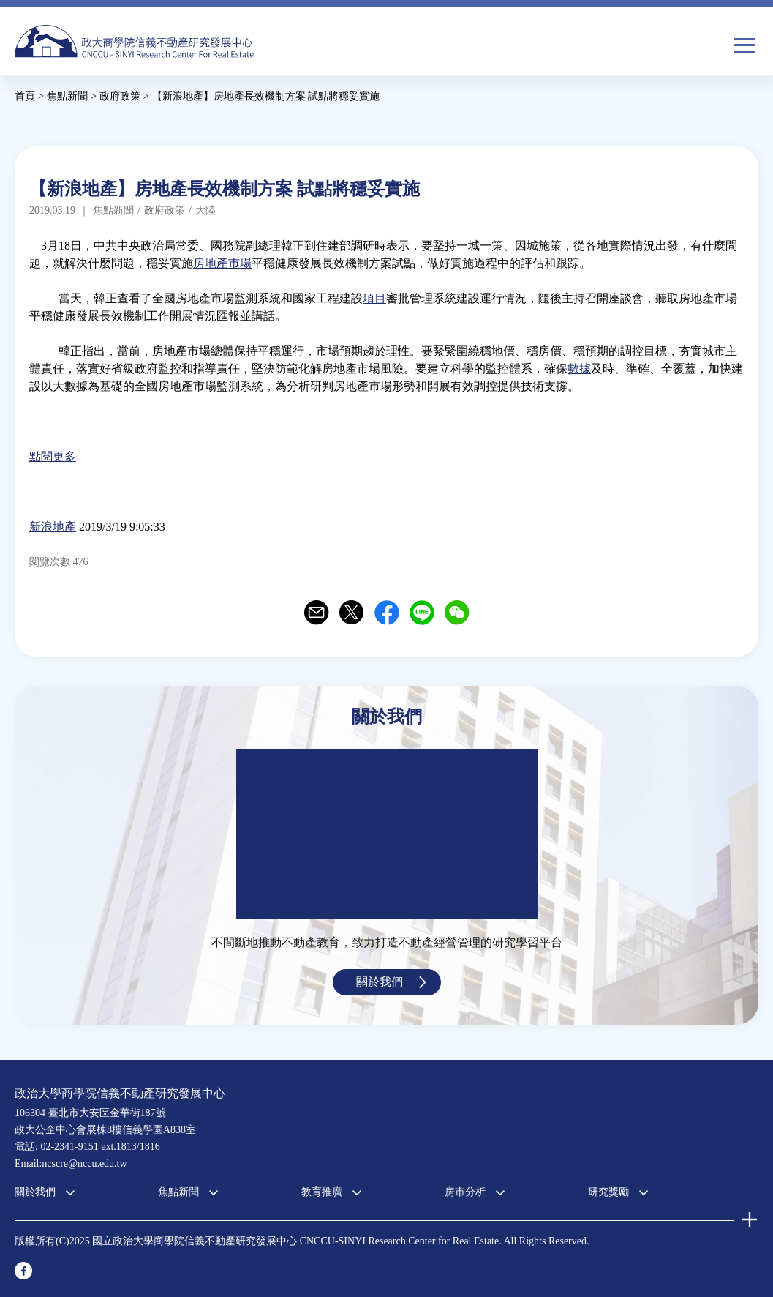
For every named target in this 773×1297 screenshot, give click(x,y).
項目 (374, 298)
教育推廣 (321, 1191)
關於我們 (379, 982)
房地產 (210, 263)
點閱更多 (52, 456)
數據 (579, 368)
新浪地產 (52, 526)
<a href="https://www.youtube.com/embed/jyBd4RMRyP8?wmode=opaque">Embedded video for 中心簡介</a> (387, 834)
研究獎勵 (608, 1191)
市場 (240, 263)
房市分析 (465, 1191)
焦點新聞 (178, 1191)
